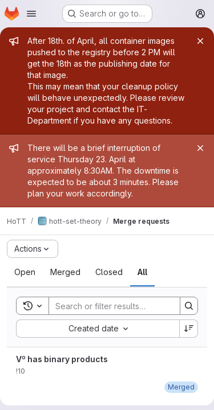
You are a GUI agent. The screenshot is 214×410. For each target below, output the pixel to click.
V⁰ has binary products (62, 359)
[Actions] (32, 249)
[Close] (200, 41)
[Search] (123, 306)
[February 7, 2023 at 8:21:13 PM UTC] (181, 387)
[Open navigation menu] (31, 14)
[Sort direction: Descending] (189, 328)
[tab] (25, 272)
